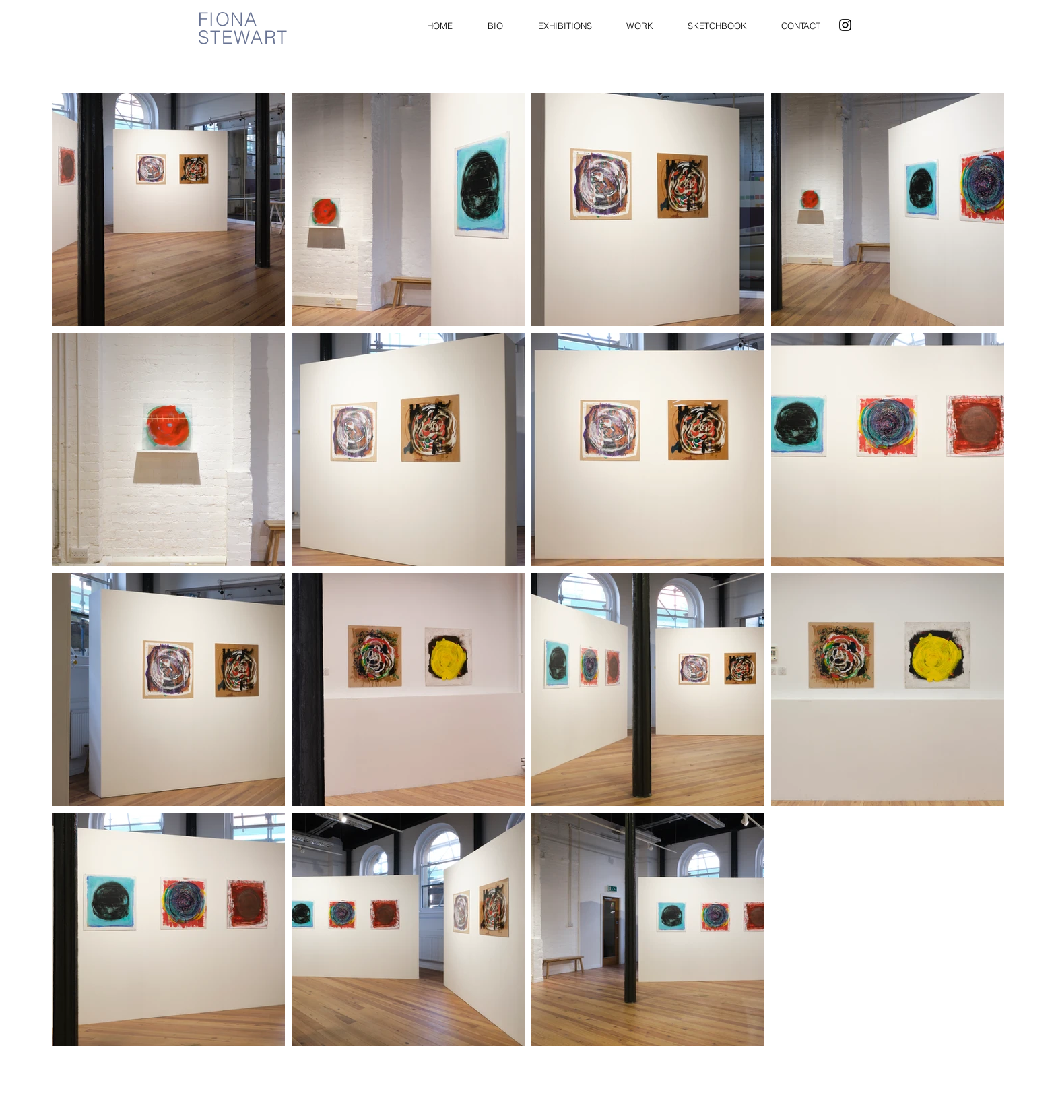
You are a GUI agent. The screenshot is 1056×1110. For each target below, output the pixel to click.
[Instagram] (845, 25)
